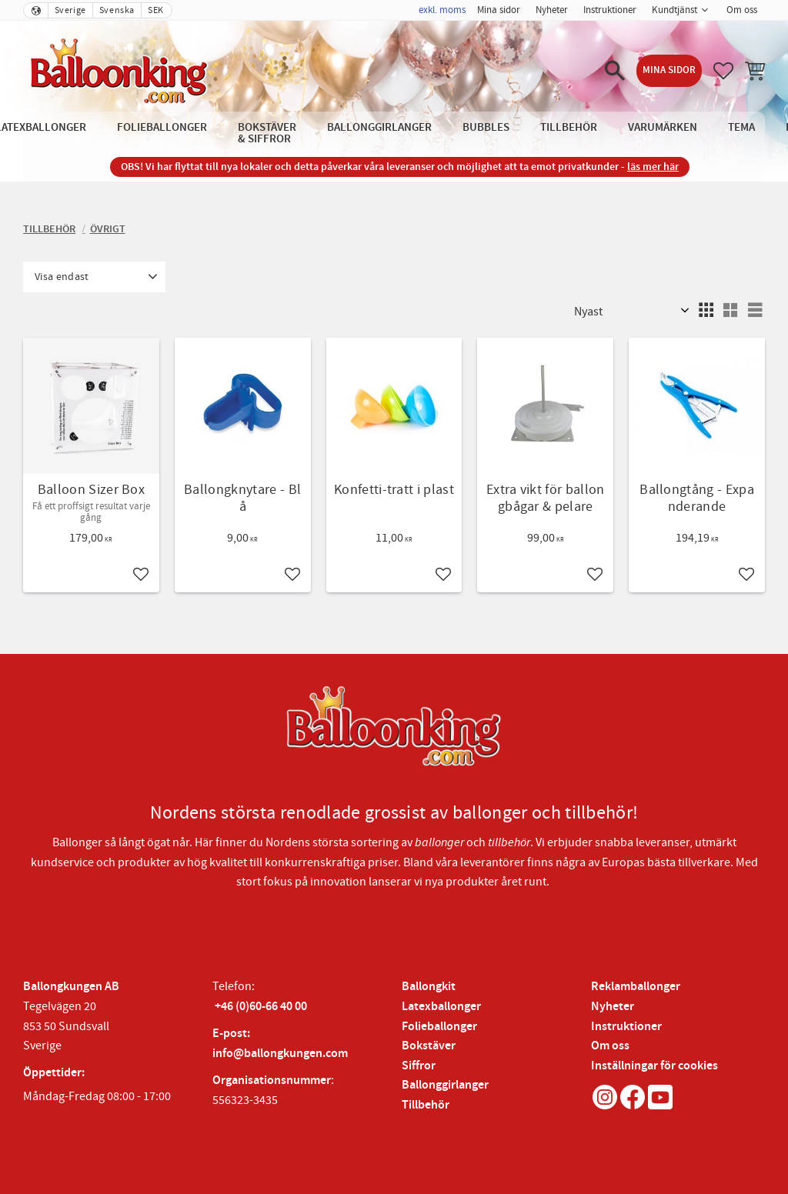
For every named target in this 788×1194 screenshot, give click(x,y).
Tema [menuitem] (741, 127)
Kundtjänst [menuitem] (674, 10)
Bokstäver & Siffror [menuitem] (267, 133)
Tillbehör (425, 1105)
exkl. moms (442, 10)
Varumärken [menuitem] (662, 127)
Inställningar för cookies (654, 1066)
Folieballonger (439, 1027)
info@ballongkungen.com (280, 1054)
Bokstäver (429, 1046)
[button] (615, 71)
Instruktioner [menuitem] (609, 10)
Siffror (419, 1066)
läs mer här (653, 166)
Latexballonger (441, 1007)
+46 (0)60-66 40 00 (261, 1007)
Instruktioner (626, 1027)
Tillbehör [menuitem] (568, 127)
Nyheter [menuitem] (552, 10)
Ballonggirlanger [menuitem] (379, 127)
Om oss (610, 1046)
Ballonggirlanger (445, 1085)
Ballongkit (429, 987)
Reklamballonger (635, 987)
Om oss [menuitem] (741, 10)
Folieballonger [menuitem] (162, 127)
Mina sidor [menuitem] (498, 10)
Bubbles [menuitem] (485, 127)
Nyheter (612, 1007)
